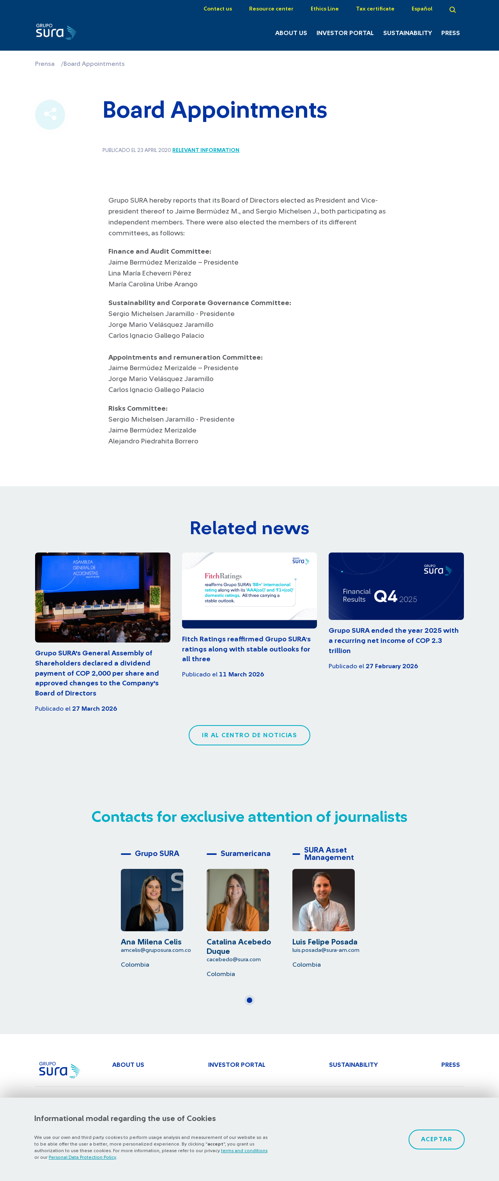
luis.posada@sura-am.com (325, 950)
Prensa (45, 64)
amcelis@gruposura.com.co (156, 950)
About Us (291, 33)
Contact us (217, 9)
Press (450, 33)
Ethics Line (325, 9)
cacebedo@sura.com (234, 959)
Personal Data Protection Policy (82, 1157)
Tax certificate (375, 9)
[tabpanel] (164, 907)
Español (422, 9)
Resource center (271, 9)
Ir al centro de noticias (249, 735)
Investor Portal (345, 33)
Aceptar (437, 1139)
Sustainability (407, 33)
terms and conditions (244, 1150)
